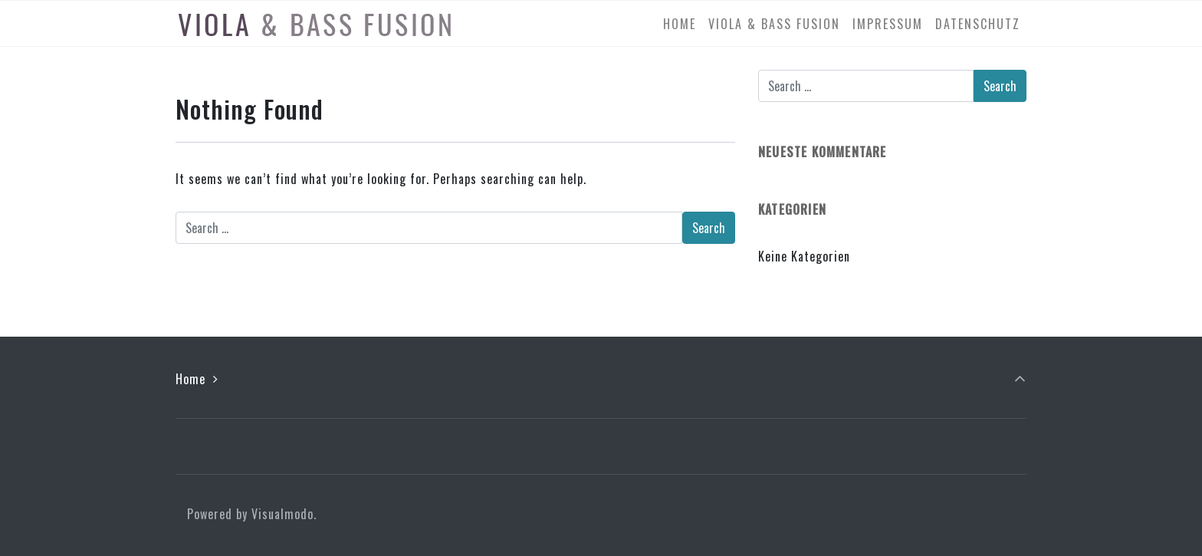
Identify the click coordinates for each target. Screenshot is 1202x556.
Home (190, 379)
